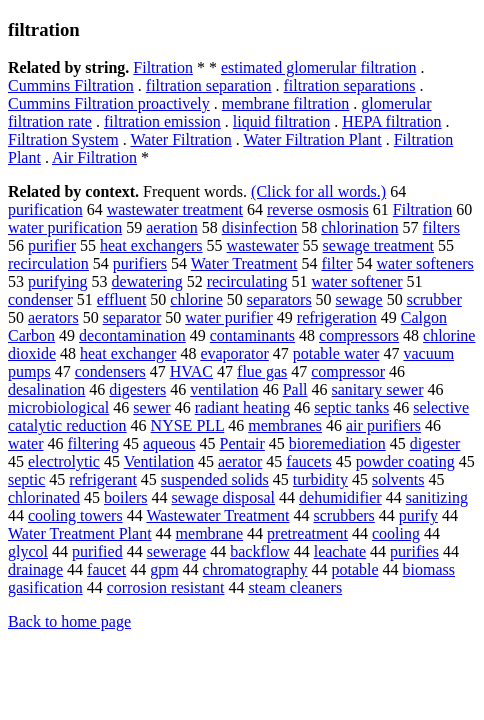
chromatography (255, 569)
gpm (164, 569)
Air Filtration (94, 157)
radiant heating (243, 407)
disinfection (260, 227)
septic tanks (351, 407)
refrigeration (337, 317)
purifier (52, 245)
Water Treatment (244, 263)
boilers (126, 497)
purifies (414, 551)
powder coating (405, 461)
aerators (53, 317)
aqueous (169, 443)
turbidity (320, 479)
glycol (28, 551)
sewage (359, 299)
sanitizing (437, 497)
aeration (172, 227)
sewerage (177, 551)
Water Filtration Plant (312, 139)
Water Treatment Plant (80, 533)
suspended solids (215, 479)
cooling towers (75, 515)
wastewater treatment (175, 209)
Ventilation (159, 461)
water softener (356, 281)
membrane (210, 533)
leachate (340, 551)
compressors (359, 335)
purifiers (140, 263)
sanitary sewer (378, 389)
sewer (151, 407)
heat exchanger (128, 353)
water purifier (229, 317)
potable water (336, 353)
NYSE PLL (188, 425)
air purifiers (383, 425)
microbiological (58, 407)
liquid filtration (281, 121)
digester (435, 443)
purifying (58, 281)
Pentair (242, 443)
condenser (40, 299)
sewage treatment (379, 245)
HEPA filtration (391, 121)
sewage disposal (224, 497)
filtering (94, 443)
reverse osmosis (318, 209)
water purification (65, 227)
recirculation (48, 263)
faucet (106, 569)
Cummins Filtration (71, 85)
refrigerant (103, 479)
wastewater (263, 245)
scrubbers (344, 515)
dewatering (147, 281)
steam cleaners (295, 587)
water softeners (425, 263)
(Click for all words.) (318, 191)
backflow (260, 551)
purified (97, 551)
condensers (110, 371)
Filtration (163, 67)
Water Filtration (180, 139)
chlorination (359, 227)
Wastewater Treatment (217, 515)
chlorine (196, 299)
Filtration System (63, 139)
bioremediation (337, 443)
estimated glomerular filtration (319, 67)
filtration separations (350, 85)
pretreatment (307, 533)
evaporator (234, 353)
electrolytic (64, 461)
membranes (285, 425)
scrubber (434, 299)
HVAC (191, 371)
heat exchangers (151, 245)
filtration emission (162, 121)
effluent (121, 299)
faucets (308, 461)
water (26, 443)
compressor (348, 371)
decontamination (132, 335)
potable (354, 569)
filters (441, 227)
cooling (396, 533)
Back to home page (69, 621)
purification (45, 209)
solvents (398, 479)
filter (336, 263)
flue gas (262, 371)
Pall (295, 389)
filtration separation (209, 85)
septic (26, 479)
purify (418, 515)
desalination (46, 389)
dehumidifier (340, 497)
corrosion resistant (166, 587)
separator (132, 317)
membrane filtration (286, 103)
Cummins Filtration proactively (109, 103)
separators (279, 299)
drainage (35, 569)
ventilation (224, 389)
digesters (137, 389)
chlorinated (44, 497)
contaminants (252, 335)
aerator (240, 461)
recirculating (247, 281)
